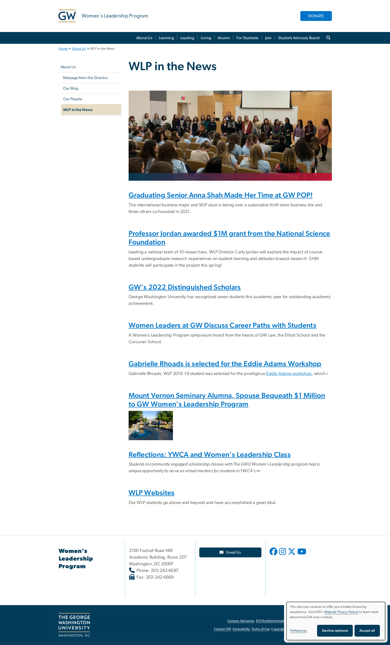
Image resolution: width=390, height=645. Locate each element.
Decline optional (335, 630)
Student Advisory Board (299, 38)
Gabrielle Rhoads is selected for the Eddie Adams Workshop (225, 364)
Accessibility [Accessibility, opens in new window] (241, 629)
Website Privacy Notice (341, 612)
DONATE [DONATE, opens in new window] (316, 16)
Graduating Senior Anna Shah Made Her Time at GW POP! (221, 195)
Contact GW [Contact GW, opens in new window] (222, 629)
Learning (166, 38)
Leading (187, 38)
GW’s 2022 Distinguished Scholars (185, 287)
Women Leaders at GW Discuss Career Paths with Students (222, 325)
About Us (144, 38)
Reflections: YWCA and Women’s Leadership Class (210, 454)
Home (63, 48)
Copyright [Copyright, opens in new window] (278, 629)
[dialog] (336, 621)
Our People (72, 99)
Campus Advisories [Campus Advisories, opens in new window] (240, 621)
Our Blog (70, 88)
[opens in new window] (274, 555)
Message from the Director (85, 78)
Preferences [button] (298, 630)
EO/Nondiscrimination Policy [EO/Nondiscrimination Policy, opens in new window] (276, 621)
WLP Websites (152, 493)
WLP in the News (78, 110)
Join (268, 38)
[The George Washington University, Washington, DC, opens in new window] (74, 625)
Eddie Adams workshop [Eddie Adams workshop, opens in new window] (289, 373)
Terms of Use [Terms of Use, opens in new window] (261, 629)
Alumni (224, 38)
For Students (248, 38)
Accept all (367, 630)
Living (206, 38)
